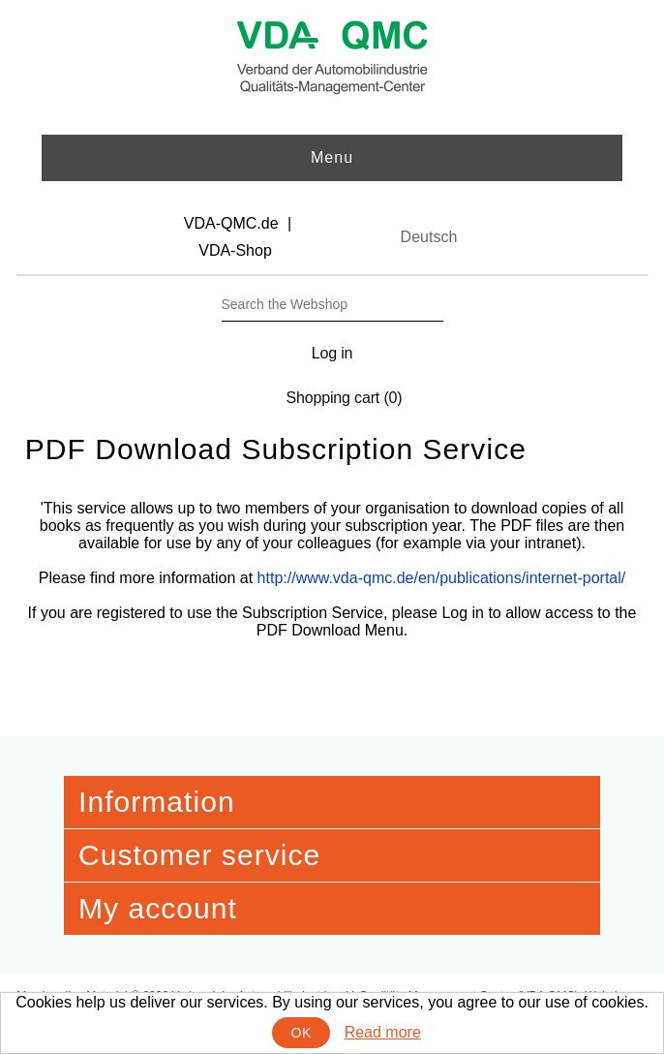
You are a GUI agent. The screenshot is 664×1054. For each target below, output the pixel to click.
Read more (383, 1032)
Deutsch (429, 237)
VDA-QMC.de (231, 223)
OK (301, 1032)
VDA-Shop (235, 250)
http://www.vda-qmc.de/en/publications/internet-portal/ (441, 578)
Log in (332, 353)
